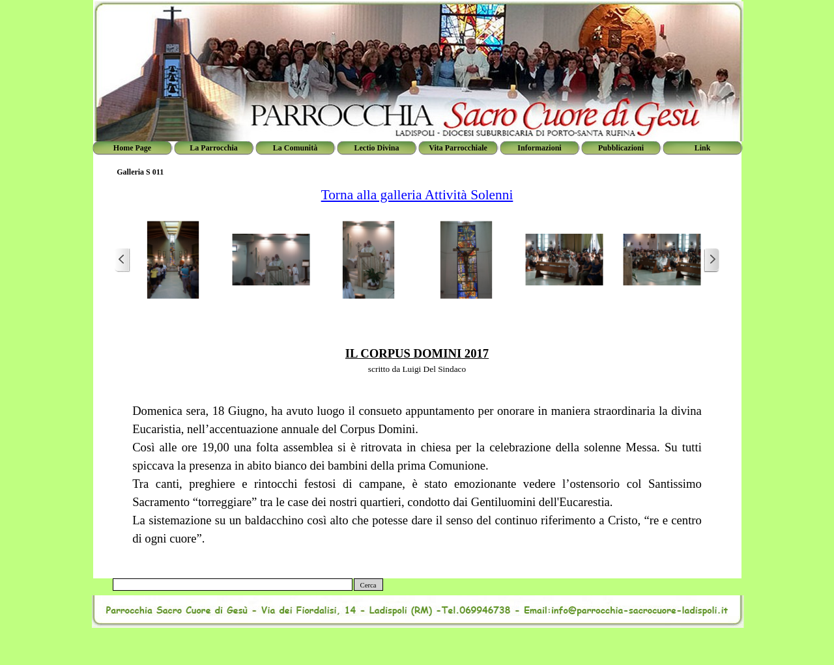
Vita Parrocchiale (458, 147)
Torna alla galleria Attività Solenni (417, 195)
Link (703, 147)
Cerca (368, 585)
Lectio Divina (376, 147)
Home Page (132, 147)
